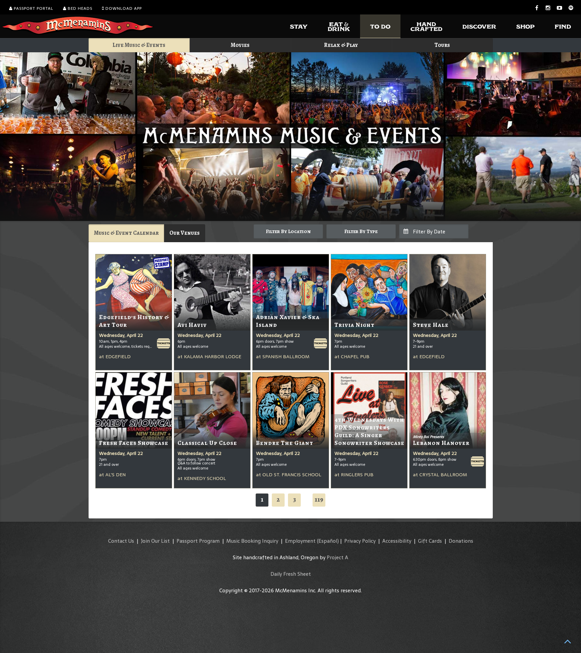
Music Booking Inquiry (252, 541)
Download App (122, 8)
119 (319, 499)
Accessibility (396, 541)
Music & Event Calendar (126, 233)
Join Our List (155, 541)
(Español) (328, 541)
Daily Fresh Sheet (290, 574)
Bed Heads (77, 8)
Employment (300, 541)
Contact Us (121, 541)
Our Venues (184, 233)
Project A (337, 557)
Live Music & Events (138, 45)
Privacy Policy (360, 541)
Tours (442, 45)
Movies (240, 45)
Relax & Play (341, 45)
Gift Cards (430, 541)
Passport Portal (31, 8)
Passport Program (198, 541)
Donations (461, 541)
